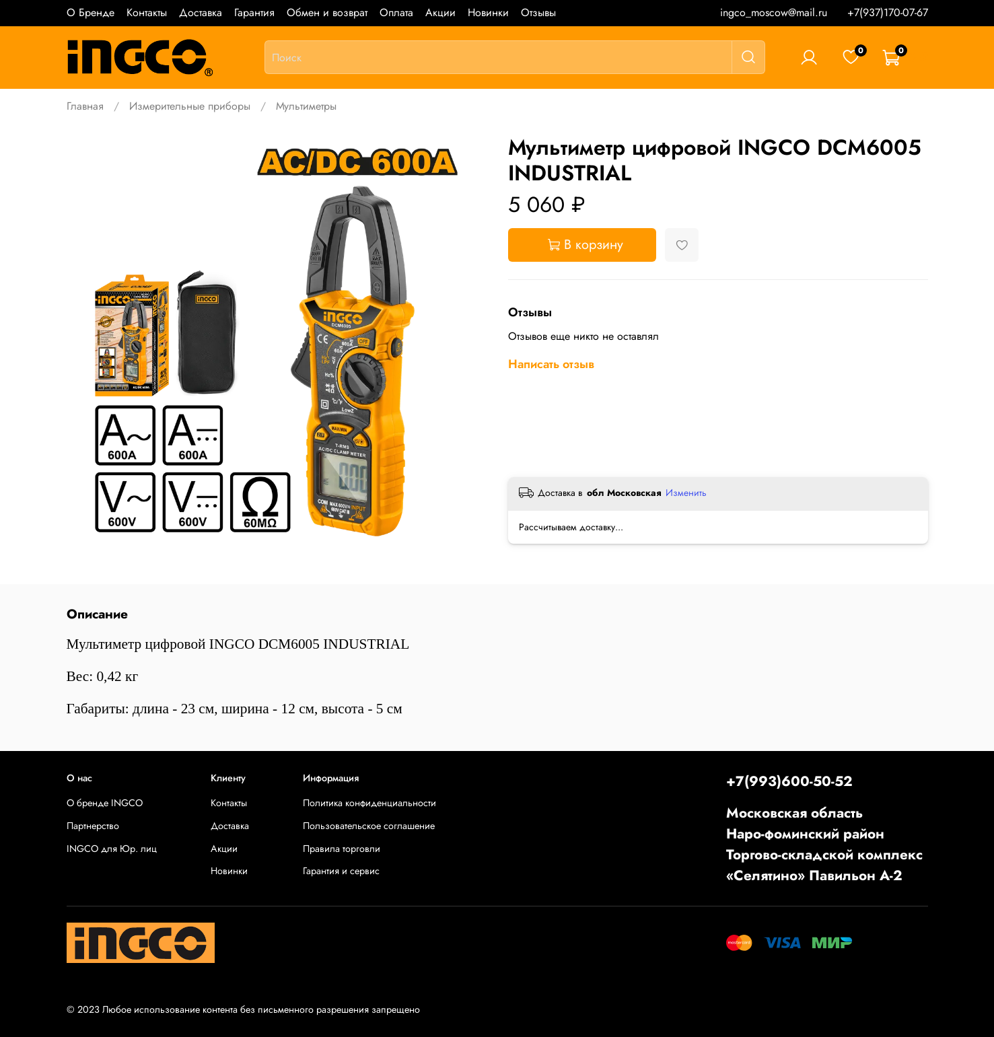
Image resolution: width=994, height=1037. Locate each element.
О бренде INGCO (105, 803)
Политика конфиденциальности (369, 803)
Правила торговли (341, 848)
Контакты (147, 12)
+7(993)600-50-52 (789, 781)
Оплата (396, 12)
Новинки (488, 12)
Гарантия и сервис (341, 871)
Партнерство (93, 825)
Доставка (200, 12)
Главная (85, 106)
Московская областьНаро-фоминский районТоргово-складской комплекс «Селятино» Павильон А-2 (824, 844)
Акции (440, 12)
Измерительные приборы (189, 106)
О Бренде (90, 12)
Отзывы (538, 12)
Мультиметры (306, 106)
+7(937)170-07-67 (887, 12)
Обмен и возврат (327, 12)
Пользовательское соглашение (369, 825)
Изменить (686, 493)
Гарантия (254, 12)
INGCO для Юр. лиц (112, 848)
